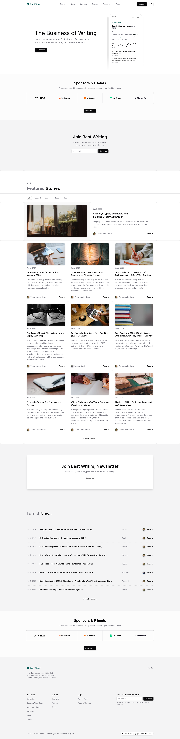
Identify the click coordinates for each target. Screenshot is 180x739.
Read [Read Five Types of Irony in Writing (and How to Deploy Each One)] (150, 564)
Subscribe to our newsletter (128, 695)
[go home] (33, 667)
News (73, 4)
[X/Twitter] (148, 672)
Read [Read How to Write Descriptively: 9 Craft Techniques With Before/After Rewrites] (150, 555)
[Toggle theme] (151, 4)
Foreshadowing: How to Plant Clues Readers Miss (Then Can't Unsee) (87, 273)
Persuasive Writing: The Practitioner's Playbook (44, 403)
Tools (118, 4)
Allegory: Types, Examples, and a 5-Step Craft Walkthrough (110, 215)
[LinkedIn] (152, 672)
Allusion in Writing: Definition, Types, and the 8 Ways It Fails (133, 403)
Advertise (90, 111)
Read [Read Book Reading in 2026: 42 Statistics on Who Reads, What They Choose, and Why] (150, 581)
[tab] (29, 198)
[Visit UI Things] (39, 98)
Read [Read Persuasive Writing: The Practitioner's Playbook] (150, 590)
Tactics (95, 4)
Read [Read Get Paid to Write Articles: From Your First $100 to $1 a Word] (150, 572)
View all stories (90, 439)
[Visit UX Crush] (115, 98)
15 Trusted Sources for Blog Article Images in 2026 (43, 273)
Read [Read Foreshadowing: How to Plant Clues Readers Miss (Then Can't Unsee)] (150, 547)
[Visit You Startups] (64, 98)
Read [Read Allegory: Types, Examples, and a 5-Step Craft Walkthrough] (150, 529)
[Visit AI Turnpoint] (90, 98)
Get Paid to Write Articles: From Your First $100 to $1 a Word (89, 334)
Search (63, 4)
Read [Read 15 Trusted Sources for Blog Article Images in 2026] (150, 538)
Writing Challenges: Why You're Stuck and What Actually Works (90, 403)
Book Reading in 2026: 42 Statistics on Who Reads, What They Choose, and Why (133, 334)
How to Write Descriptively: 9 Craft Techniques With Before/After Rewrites (133, 273)
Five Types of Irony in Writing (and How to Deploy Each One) (45, 334)
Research (107, 4)
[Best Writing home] (34, 4)
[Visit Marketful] (140, 98)
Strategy (83, 4)
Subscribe (141, 4)
